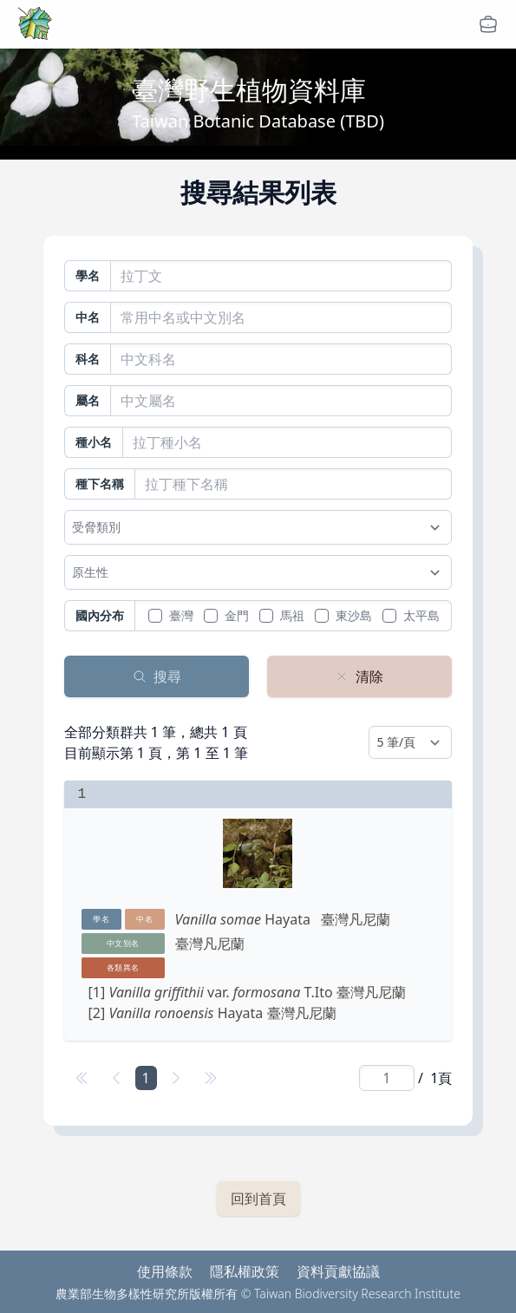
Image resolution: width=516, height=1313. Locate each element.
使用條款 (165, 1271)
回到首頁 (258, 1198)
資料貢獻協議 (338, 1271)
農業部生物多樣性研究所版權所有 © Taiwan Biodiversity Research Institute (258, 1293)
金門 (237, 615)
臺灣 (181, 615)
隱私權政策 (244, 1271)
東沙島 (354, 615)
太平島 (421, 615)
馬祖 (292, 615)
